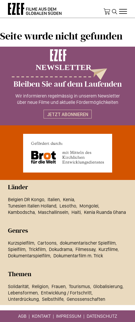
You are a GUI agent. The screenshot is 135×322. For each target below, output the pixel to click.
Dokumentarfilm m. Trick (78, 255)
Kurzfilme (108, 249)
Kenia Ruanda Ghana (105, 212)
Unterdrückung (23, 299)
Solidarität (18, 286)
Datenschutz (102, 316)
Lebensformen (23, 292)
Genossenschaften (86, 299)
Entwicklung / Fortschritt (66, 292)
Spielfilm (17, 249)
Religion (40, 286)
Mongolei (88, 206)
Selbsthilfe (53, 299)
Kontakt (41, 316)
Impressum (68, 316)
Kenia (68, 199)
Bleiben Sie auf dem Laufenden (68, 84)
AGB (22, 316)
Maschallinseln (53, 212)
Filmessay (85, 249)
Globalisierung (108, 286)
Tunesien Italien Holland (32, 206)
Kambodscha (21, 212)
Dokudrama (60, 249)
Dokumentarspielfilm (29, 255)
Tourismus (79, 286)
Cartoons (47, 243)
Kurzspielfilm (21, 243)
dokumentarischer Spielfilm (88, 243)
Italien (54, 199)
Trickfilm (37, 249)
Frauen (59, 286)
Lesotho (68, 206)
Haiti (76, 212)
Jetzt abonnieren (67, 114)
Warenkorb (107, 11)
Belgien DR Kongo (26, 199)
